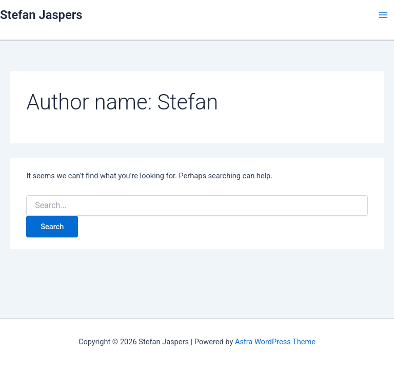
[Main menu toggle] (383, 15)
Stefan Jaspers (41, 15)
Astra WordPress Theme (275, 341)
